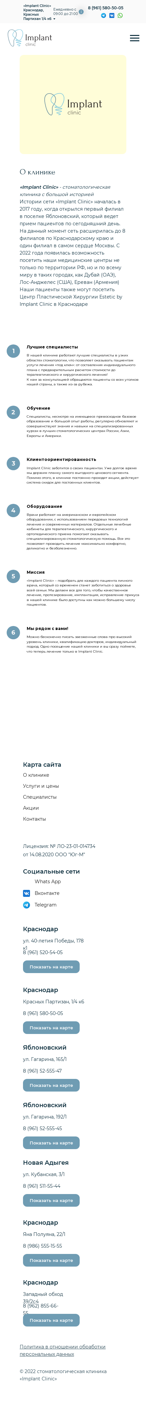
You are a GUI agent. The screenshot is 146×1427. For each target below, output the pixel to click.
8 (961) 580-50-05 (105, 7)
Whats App (48, 882)
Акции (31, 808)
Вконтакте (47, 893)
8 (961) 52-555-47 (42, 1071)
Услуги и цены (41, 786)
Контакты (34, 819)
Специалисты (40, 797)
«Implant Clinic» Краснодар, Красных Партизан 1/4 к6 (37, 12)
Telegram (46, 905)
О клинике (36, 775)
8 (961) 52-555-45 (42, 1128)
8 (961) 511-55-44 (41, 1186)
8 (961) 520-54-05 (43, 952)
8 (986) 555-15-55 (42, 1246)
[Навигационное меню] (134, 38)
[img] (120, 15)
